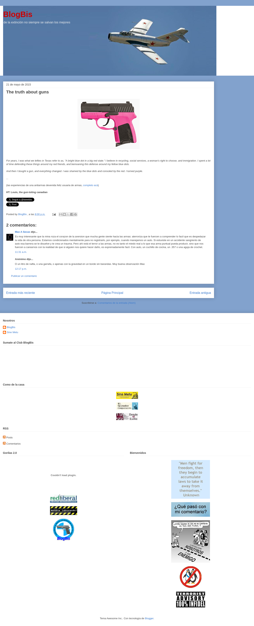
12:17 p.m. (21, 268)
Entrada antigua (200, 292)
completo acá (90, 185)
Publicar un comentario (24, 276)
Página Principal (112, 292)
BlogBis (17, 14)
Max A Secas (22, 231)
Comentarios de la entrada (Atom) (117, 302)
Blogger (149, 618)
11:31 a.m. (21, 252)
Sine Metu (12, 332)
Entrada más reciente (20, 292)
